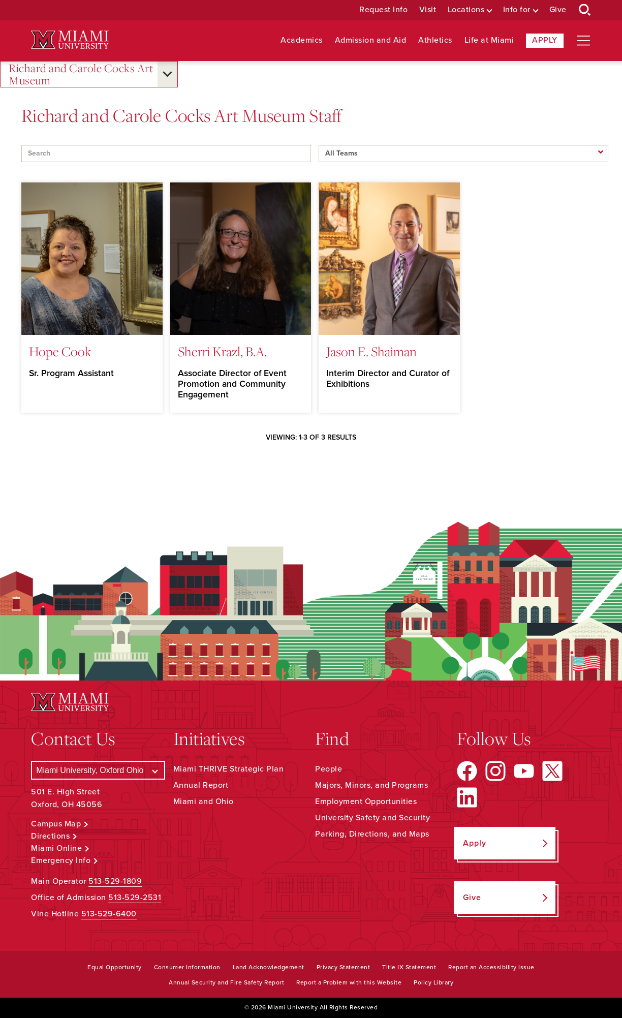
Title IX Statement (409, 967)
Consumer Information (187, 967)
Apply (544, 40)
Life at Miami (489, 40)
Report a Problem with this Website (348, 982)
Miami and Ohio (203, 801)
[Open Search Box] (585, 10)
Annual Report (201, 785)
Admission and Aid (371, 40)
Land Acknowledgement (268, 967)
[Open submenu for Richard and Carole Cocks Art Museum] (167, 74)
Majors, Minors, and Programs (371, 785)
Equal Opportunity (114, 967)
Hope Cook (60, 351)
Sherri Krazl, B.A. (222, 351)
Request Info (383, 10)
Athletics (435, 40)
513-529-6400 (109, 914)
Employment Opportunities (366, 801)
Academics (302, 40)
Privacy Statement (343, 967)
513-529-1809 (115, 881)
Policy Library (433, 982)
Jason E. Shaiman (371, 351)
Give (558, 10)
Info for (517, 10)
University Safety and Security (372, 818)
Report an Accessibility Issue (491, 967)
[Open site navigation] (583, 40)
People (328, 769)
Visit (428, 10)
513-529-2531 (134, 897)
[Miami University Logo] (69, 39)
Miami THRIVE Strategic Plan (228, 769)
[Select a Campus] (98, 770)
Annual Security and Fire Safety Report (226, 982)
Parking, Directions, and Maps (372, 834)
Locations (466, 10)
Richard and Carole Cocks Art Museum (81, 74)
